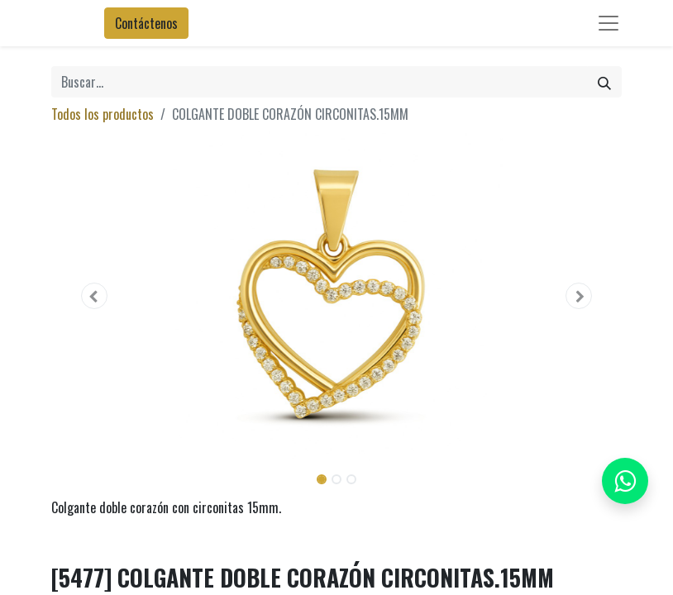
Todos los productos (102, 114)
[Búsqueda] (604, 82)
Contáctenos (146, 23)
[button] (94, 296)
